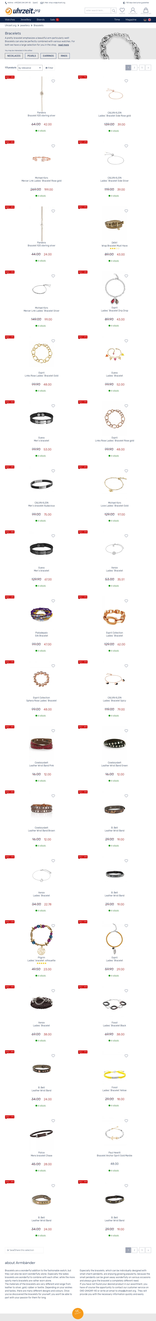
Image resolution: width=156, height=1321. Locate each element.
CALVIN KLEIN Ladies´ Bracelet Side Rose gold (114, 114)
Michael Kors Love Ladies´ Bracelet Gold (114, 504)
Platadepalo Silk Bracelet (41, 634)
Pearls (31, 56)
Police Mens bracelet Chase (41, 1154)
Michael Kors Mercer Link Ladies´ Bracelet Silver (41, 309)
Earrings (48, 56)
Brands (41, 19)
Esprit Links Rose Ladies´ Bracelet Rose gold (114, 439)
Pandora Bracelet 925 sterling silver (41, 114)
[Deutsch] (145, 19)
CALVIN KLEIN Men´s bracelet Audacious (41, 504)
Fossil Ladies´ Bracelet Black (114, 1024)
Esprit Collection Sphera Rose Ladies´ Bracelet (41, 699)
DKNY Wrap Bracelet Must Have (114, 245)
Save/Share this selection (21, 1250)
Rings (64, 56)
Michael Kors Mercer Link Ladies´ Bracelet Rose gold (41, 179)
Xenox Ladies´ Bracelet (114, 569)
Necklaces (13, 56)
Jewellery (26, 19)
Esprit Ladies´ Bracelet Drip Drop (114, 309)
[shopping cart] (146, 10)
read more (63, 45)
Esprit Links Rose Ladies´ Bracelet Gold (41, 374)
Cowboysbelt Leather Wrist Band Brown (41, 829)
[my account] (132, 10)
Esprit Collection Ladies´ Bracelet (114, 634)
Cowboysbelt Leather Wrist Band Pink (41, 764)
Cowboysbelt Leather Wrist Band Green (114, 764)
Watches (10, 19)
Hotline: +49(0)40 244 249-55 (19, 3)
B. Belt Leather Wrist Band (114, 829)
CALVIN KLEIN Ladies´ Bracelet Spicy (114, 699)
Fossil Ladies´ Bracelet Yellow (114, 1089)
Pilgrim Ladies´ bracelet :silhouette (41, 960)
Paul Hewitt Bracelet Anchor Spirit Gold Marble (114, 1154)
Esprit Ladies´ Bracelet (114, 959)
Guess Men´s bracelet (41, 439)
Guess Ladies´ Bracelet (114, 374)
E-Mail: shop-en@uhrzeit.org (54, 3)
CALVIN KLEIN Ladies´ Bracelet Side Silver (114, 179)
